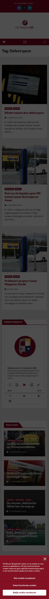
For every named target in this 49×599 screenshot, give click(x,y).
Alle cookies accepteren (24, 578)
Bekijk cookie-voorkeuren (24, 593)
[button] (45, 558)
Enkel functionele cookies (24, 585)
